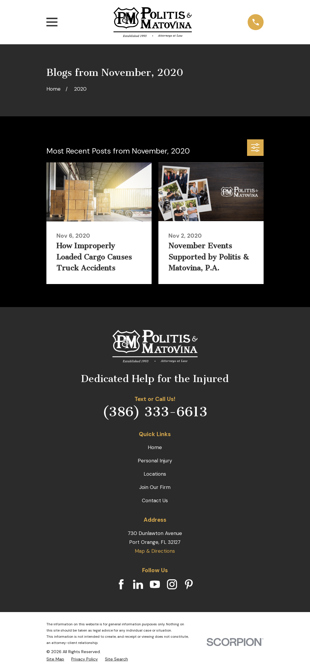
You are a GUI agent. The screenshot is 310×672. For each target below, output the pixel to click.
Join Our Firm (155, 487)
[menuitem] (55, 659)
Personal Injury (155, 460)
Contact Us (155, 500)
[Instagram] (172, 584)
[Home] (152, 22)
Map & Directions (155, 551)
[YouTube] (155, 584)
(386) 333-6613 (154, 412)
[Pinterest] (189, 584)
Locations (155, 474)
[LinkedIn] (138, 584)
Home (155, 447)
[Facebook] (121, 584)
